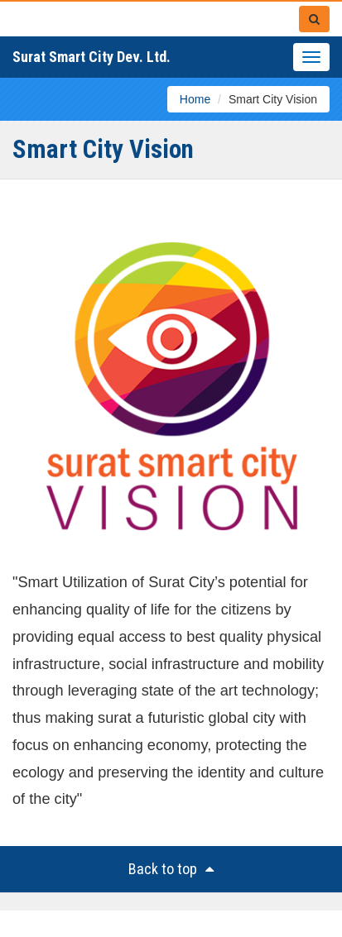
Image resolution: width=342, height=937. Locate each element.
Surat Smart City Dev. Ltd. (91, 56)
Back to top (171, 868)
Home (195, 99)
